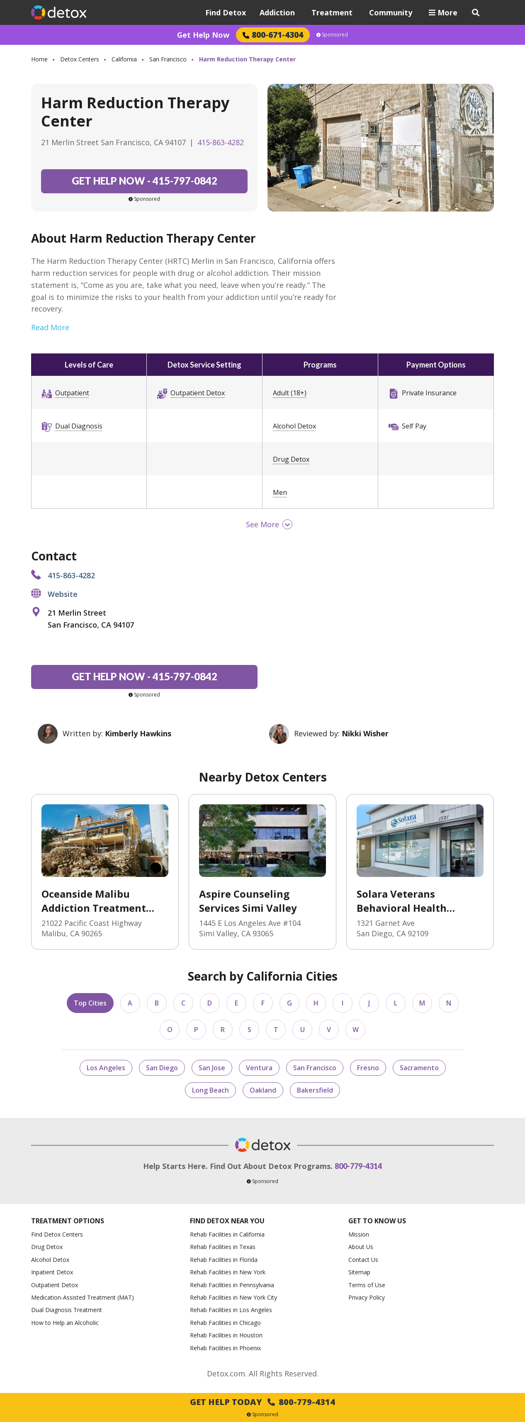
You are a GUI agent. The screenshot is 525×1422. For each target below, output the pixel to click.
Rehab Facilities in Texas (222, 1247)
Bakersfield (315, 1090)
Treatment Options (67, 1221)
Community (390, 12)
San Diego (162, 1067)
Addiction (277, 12)
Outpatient (72, 392)
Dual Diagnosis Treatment (66, 1310)
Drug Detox (291, 459)
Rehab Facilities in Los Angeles (231, 1310)
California (124, 59)
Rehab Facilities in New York (227, 1272)
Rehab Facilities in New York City (233, 1297)
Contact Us (363, 1260)
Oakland (263, 1090)
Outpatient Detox (197, 392)
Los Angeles (106, 1067)
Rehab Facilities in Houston (226, 1335)
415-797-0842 (144, 181)
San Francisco (168, 59)
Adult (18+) (289, 392)
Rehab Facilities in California (227, 1234)
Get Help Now (203, 35)
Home (39, 59)
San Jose (212, 1067)
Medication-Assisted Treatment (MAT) (82, 1297)
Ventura (259, 1067)
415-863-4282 (220, 142)
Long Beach (210, 1090)
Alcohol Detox (294, 426)
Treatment (331, 12)
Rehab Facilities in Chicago (225, 1323)
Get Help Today (262, 1401)
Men (280, 492)
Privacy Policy (366, 1297)
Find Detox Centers (57, 1234)
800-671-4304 (273, 34)
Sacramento (419, 1067)
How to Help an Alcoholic (65, 1323)
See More (262, 524)
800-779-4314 (358, 1166)
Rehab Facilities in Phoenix (225, 1348)
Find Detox (225, 12)
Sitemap (359, 1272)
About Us (360, 1247)
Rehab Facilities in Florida (224, 1260)
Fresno (368, 1067)
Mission (358, 1234)
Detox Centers (79, 59)
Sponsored (332, 34)
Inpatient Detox (52, 1272)
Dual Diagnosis (78, 426)
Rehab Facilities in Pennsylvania (232, 1285)
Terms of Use (366, 1285)
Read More (50, 327)
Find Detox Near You (227, 1221)
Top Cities (90, 1003)
